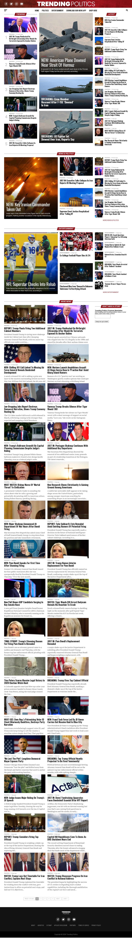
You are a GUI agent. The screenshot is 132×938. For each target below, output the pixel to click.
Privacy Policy (96, 926)
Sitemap (49, 926)
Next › (58, 899)
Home (37, 10)
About (33, 926)
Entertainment (58, 10)
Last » (65, 899)
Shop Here (93, 10)
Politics (45, 10)
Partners (73, 926)
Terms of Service (83, 926)
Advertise (41, 926)
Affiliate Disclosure (60, 926)
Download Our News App (76, 10)
